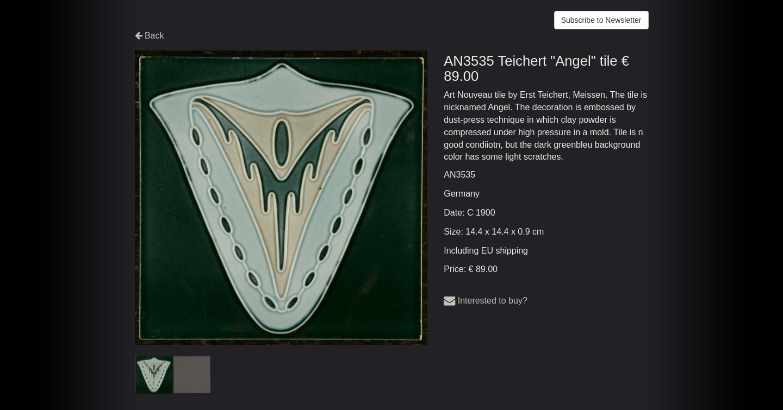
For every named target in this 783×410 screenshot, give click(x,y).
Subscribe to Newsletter (601, 20)
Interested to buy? (485, 300)
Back (149, 35)
